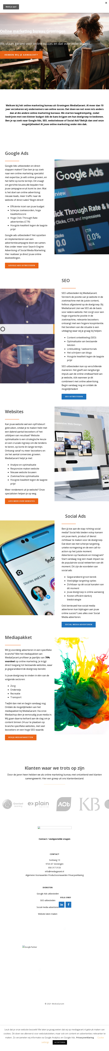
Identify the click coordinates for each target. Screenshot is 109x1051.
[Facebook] (68, 905)
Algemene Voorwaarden (37, 875)
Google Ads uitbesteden (48, 893)
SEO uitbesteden (47, 900)
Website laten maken (47, 914)
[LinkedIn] (61, 905)
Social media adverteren (48, 907)
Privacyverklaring (76, 875)
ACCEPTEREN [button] (59, 1042)
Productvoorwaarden (58, 875)
